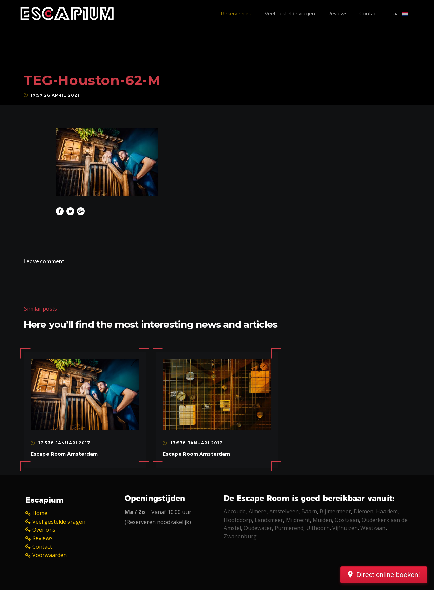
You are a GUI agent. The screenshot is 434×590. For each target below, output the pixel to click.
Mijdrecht (298, 520)
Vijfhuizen (345, 528)
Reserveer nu (237, 14)
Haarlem (387, 511)
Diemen (363, 511)
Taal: (399, 14)
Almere (258, 511)
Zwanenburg (240, 536)
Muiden (322, 520)
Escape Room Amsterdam (64, 454)
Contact (368, 14)
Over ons (43, 529)
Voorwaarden (49, 555)
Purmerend (289, 528)
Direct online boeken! (388, 574)
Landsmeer (269, 520)
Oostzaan (347, 520)
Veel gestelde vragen (290, 14)
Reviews (337, 14)
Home (39, 513)
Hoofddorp (238, 520)
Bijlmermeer (335, 511)
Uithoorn (318, 528)
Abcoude (235, 511)
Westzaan (373, 528)
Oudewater (258, 528)
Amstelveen (284, 511)
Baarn (309, 511)
